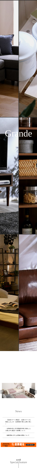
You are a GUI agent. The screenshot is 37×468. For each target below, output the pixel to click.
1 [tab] (17, 399)
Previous (2, 392)
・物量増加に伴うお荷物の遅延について (17, 435)
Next (35, 392)
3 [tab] (19, 399)
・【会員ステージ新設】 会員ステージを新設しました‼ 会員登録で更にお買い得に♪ (18, 422)
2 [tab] (18, 399)
